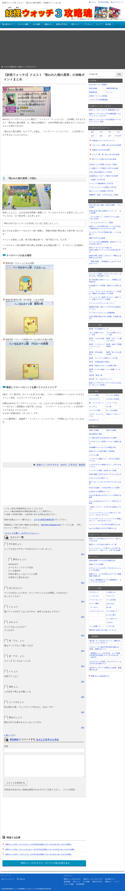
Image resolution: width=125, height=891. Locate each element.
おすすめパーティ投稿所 (98, 84)
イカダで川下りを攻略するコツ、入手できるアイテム (105, 466)
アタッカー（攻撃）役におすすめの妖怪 (106, 145)
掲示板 (108, 24)
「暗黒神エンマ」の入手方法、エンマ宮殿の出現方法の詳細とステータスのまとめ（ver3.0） (104, 655)
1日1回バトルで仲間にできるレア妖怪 (103, 164)
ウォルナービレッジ (96, 611)
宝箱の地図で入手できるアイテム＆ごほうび (105, 474)
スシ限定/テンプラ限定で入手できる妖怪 (103, 168)
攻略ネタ (48, 24)
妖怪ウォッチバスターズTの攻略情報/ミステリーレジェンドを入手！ (105, 115)
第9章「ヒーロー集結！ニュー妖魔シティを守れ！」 (105, 370)
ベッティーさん (112, 403)
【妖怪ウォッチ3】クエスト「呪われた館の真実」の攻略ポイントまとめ (31, 3)
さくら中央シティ (112, 611)
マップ (98, 24)
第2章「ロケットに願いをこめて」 (114, 339)
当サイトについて (7, 879)
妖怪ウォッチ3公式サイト (100, 676)
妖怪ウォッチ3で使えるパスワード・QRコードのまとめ (105, 540)
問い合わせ (21, 879)
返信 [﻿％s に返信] (82, 554)
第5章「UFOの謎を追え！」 (96, 353)
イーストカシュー (95, 600)
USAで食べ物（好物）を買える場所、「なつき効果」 (105, 206)
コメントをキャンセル (47, 739)
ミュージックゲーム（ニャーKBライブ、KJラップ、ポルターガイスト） (104, 514)
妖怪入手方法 (61, 24)
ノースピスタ (94, 596)
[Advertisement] (62, 49)
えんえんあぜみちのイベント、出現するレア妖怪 (105, 502)
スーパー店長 (94, 395)
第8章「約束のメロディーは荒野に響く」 (104, 366)
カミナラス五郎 (94, 410)
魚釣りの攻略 (111, 430)
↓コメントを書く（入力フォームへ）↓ (21, 533)
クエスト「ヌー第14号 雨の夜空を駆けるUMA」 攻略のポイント (104, 648)
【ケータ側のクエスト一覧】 (96, 334)
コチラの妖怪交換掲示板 (44, 520)
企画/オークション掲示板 (98, 96)
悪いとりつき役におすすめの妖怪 (104, 159)
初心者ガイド (7, 24)
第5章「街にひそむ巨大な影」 (114, 353)
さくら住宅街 (111, 600)
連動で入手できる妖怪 (97, 238)
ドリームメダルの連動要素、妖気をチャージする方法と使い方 (105, 243)
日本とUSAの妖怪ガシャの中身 (100, 172)
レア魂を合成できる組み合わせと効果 (102, 438)
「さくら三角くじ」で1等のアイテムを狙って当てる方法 (105, 218)
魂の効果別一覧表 (95, 434)
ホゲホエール (94, 420)
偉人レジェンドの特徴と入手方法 (101, 191)
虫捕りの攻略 (94, 430)
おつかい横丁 (111, 615)
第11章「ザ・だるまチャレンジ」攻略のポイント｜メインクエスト (104, 642)
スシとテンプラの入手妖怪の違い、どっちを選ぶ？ (105, 233)
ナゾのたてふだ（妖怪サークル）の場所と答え (105, 443)
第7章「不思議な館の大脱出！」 (100, 362)
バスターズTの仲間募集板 (98, 100)
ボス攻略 (36, 24)
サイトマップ (118, 2)
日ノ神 (108, 406)
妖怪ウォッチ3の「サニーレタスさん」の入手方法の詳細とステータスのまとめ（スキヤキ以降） (40, 849)
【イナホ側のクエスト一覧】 (113, 334)
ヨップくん (93, 406)
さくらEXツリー (112, 619)
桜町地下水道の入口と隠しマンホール (102, 630)
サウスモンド (94, 592)
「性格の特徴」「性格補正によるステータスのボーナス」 (105, 262)
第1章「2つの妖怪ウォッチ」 (99, 329)
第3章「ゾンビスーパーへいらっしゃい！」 (96, 346)
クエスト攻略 (22, 24)
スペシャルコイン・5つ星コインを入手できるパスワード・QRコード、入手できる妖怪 (105, 549)
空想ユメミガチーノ (113, 414)
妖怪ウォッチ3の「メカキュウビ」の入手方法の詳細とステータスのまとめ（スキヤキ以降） (38, 854)
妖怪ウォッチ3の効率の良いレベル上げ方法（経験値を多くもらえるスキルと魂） (105, 227)
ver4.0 (63, 465)
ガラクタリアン (94, 399)
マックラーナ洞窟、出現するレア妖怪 (102, 470)
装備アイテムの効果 (96, 564)
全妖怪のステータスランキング (103, 140)
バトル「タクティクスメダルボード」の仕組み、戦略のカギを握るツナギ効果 (105, 292)
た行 (118, 132)
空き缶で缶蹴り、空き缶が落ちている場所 (104, 488)
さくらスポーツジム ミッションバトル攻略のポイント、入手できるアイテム (105, 520)
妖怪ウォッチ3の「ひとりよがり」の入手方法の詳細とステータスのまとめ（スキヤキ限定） (38, 844)
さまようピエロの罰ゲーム (98, 478)
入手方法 (72, 465)
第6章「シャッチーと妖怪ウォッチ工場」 (104, 358)
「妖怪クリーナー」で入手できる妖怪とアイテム (105, 508)
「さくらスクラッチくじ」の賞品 (101, 222)
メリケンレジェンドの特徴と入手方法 (102, 187)
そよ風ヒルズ (111, 592)
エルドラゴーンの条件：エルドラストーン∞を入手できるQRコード (105, 662)
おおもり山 (110, 603)
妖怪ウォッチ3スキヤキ (48, 465)
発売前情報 (80, 884)
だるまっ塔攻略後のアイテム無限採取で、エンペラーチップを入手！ (105, 581)
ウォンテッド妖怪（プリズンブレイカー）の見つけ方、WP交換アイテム (105, 275)
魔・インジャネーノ (96, 403)
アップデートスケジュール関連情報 (102, 313)
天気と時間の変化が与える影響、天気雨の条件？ (105, 317)
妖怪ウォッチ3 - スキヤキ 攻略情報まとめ (104, 110)
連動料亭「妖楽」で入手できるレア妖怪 (103, 195)
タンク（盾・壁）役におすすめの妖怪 (105, 154)
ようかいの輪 (94, 455)
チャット (109, 92)
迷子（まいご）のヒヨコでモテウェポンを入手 (105, 483)
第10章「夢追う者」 (96, 375)
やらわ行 (118, 136)
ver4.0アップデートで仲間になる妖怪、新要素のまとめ (105, 669)
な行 (92, 136)
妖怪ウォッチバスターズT (93, 879)
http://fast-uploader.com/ (51, 525)
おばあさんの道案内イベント (99, 491)
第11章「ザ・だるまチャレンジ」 (101, 379)
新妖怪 (82, 465)
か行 (101, 132)
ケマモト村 (110, 626)
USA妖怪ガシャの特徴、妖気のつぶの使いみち (105, 287)
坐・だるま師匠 (112, 410)
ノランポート (94, 607)
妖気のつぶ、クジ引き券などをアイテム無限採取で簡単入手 (105, 575)
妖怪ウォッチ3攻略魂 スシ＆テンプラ (22, 889)
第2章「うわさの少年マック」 (96, 339)
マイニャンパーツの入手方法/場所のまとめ (104, 524)
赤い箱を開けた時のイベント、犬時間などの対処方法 (105, 281)
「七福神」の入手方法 (97, 180)
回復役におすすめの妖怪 (101, 150)
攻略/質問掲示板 (112, 88)
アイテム (87, 24)
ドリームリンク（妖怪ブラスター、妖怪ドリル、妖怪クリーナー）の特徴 (105, 298)
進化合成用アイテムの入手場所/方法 (102, 560)
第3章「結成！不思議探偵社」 (114, 345)
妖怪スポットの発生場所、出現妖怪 (102, 451)
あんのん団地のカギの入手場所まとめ (102, 528)
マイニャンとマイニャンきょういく (102, 303)
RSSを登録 (104, 2)
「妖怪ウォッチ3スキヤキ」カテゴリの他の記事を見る (44, 863)
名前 (6, 746)
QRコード (75, 24)
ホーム (93, 2)
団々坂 (108, 607)
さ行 (109, 132)
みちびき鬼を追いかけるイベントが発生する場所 (105, 496)
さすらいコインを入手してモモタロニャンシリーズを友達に (105, 569)
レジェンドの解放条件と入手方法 (101, 183)
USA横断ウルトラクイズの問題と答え (102, 447)
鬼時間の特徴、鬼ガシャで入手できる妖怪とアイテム (105, 308)
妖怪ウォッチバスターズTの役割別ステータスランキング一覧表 (105, 121)
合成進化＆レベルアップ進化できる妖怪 (103, 176)
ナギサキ (109, 622)
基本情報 (67, 882)
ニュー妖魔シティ (95, 626)
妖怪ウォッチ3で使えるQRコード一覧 (102, 544)
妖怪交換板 (93, 88)
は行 (101, 136)
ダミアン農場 (94, 603)
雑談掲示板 (93, 92)
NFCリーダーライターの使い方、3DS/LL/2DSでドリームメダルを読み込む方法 (105, 250)
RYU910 (14, 739)
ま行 (109, 136)
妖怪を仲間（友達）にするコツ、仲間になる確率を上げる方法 (105, 257)
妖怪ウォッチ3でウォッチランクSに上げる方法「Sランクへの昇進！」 (105, 384)
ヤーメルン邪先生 (112, 395)
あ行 (92, 132)
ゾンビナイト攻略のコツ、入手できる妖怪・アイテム (105, 460)
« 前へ (7, 735)
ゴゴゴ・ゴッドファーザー (96, 415)
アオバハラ (110, 596)
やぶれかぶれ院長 (112, 399)
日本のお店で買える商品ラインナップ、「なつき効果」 (105, 212)
